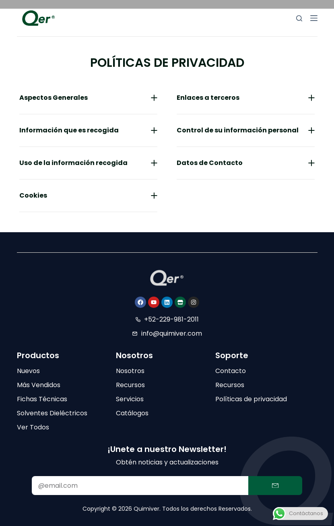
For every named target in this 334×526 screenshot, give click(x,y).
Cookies (33, 195)
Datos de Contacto (210, 162)
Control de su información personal (238, 130)
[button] (88, 98)
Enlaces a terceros (208, 97)
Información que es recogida (69, 130)
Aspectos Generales (53, 97)
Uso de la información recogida (73, 162)
